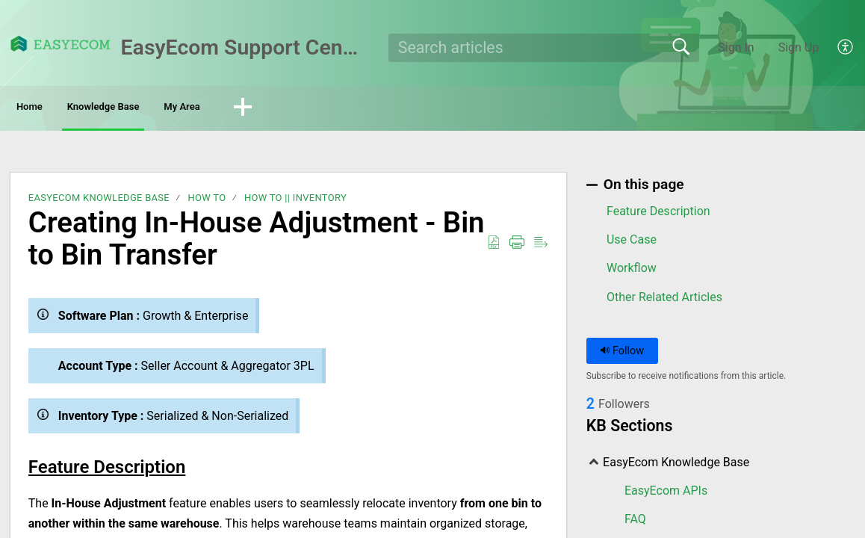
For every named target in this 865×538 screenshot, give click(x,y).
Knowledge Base (164, 109)
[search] (543, 48)
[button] (846, 48)
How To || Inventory (295, 201)
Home (52, 109)
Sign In (736, 47)
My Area (283, 109)
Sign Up (798, 47)
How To (206, 201)
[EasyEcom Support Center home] (60, 43)
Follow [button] (622, 354)
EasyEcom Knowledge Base (99, 201)
